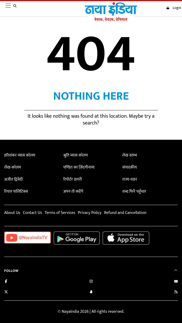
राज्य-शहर (129, 179)
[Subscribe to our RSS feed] (176, 292)
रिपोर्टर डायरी (72, 179)
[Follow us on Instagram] (91, 282)
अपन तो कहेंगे (73, 191)
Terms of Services (60, 212)
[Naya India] (111, 20)
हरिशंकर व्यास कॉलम (19, 155)
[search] (16, 8)
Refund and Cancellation (125, 212)
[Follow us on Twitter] (6, 292)
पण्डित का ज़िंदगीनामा (78, 167)
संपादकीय (129, 167)
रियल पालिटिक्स (16, 191)
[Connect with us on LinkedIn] (91, 292)
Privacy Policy (89, 212)
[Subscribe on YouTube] (176, 282)
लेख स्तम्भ (129, 155)
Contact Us (32, 212)
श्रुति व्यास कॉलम (75, 155)
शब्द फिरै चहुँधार (134, 191)
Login (173, 8)
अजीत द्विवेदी (13, 179)
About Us (12, 212)
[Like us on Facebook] (6, 282)
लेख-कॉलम (12, 167)
